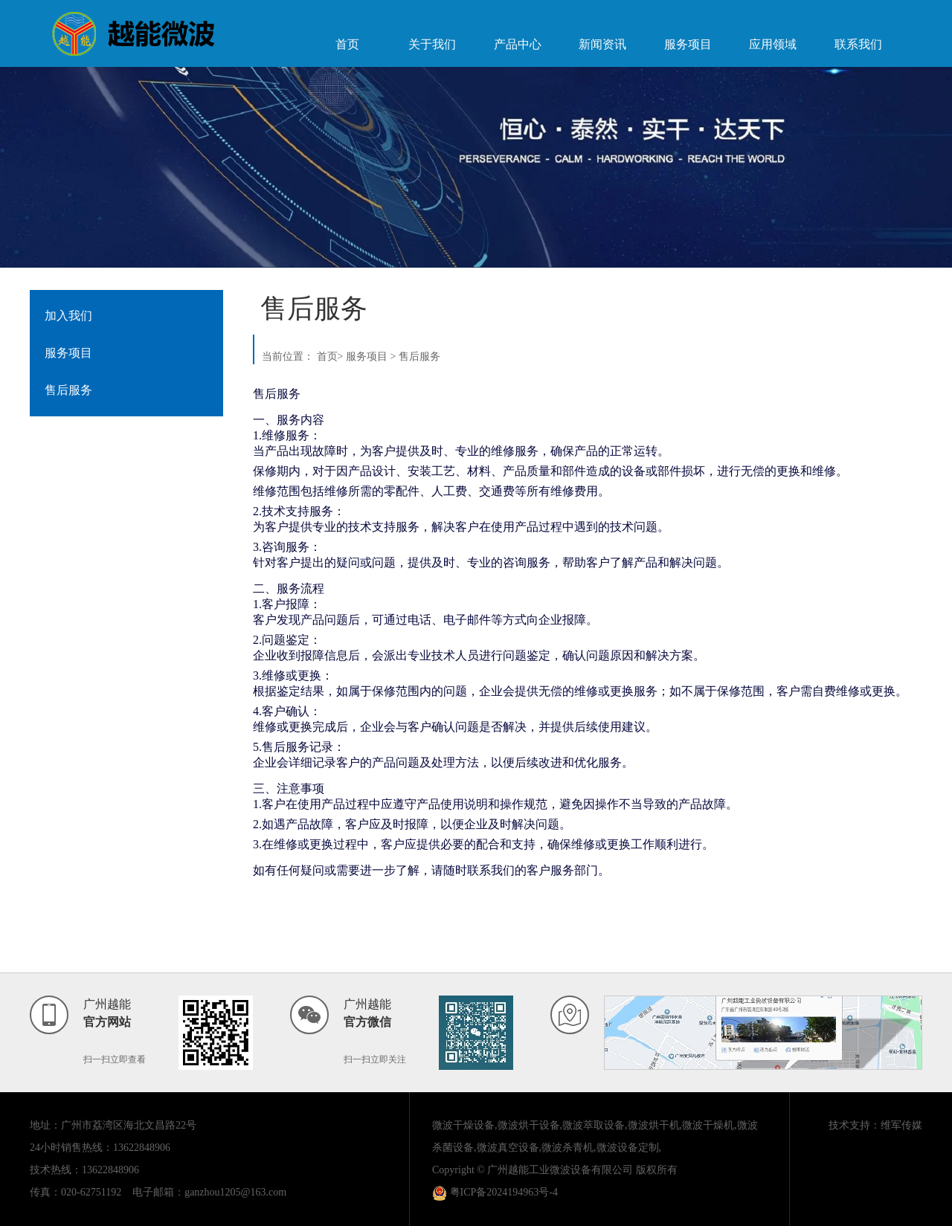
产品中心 (517, 44)
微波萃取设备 (593, 1125)
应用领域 (773, 44)
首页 (347, 44)
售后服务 (68, 390)
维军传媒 (901, 1125)
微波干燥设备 (463, 1125)
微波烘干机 (654, 1125)
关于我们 (432, 44)
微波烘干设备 (529, 1125)
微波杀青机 (567, 1147)
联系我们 (858, 44)
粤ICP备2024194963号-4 (495, 1192)
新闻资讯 (602, 44)
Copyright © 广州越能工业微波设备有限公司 (532, 1169)
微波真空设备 (508, 1147)
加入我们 (68, 315)
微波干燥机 (708, 1125)
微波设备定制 (627, 1147)
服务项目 (688, 44)
